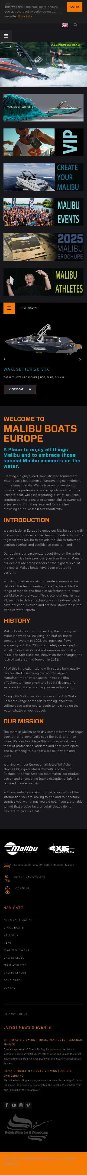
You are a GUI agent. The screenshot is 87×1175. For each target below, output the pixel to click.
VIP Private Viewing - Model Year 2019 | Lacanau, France (43, 1042)
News (7, 943)
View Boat (20, 389)
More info (25, 16)
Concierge (11, 980)
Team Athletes (15, 965)
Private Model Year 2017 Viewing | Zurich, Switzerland (37, 1073)
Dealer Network (16, 950)
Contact (10, 988)
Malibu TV (11, 935)
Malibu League (14, 972)
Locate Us (22, 888)
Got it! (74, 6)
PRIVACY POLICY (15, 1014)
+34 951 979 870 (32, 877)
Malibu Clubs (14, 958)
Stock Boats (13, 927)
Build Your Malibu (17, 920)
